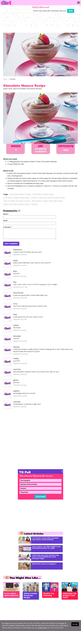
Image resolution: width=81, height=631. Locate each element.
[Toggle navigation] (78, 2)
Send (71, 11)
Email (5, 221)
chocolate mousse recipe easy (16, 197)
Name (6, 214)
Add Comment (11, 243)
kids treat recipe (56, 201)
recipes (34, 204)
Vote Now (40, 496)
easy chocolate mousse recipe (52, 197)
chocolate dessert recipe (20, 194)
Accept (75, 624)
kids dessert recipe (40, 201)
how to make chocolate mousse (17, 201)
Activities (12, 79)
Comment (7, 227)
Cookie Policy (42, 628)
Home (5, 79)
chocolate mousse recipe (43, 194)
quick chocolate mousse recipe (17, 204)
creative (34, 197)
